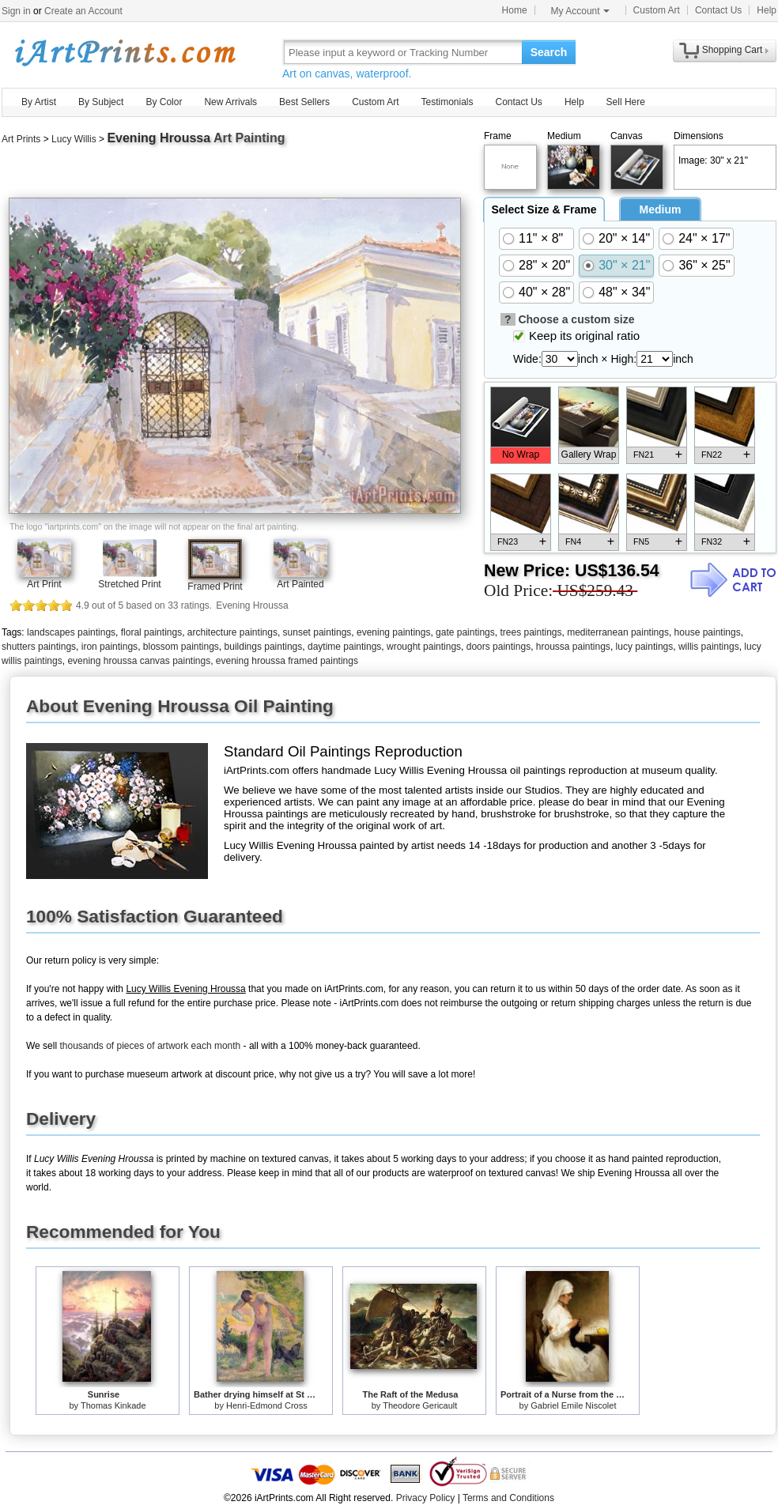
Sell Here (625, 102)
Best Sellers (304, 102)
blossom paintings (181, 646)
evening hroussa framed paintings (287, 660)
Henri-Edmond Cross (267, 1405)
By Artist (38, 102)
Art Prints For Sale (124, 51)
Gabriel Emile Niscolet (573, 1405)
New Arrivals (230, 102)
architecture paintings (232, 632)
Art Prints (21, 139)
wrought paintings (424, 646)
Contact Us (718, 10)
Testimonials (447, 102)
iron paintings (109, 646)
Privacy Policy (425, 1497)
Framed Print (214, 586)
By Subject (100, 102)
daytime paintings (344, 646)
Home (514, 10)
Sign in (16, 11)
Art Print (44, 584)
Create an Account (83, 11)
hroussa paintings (573, 646)
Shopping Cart (732, 49)
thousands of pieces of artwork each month (149, 1045)
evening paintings (393, 632)
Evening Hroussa (158, 138)
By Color (163, 102)
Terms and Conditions (508, 1497)
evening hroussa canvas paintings (138, 660)
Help (766, 10)
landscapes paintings (71, 632)
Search (549, 52)
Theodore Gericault (420, 1405)
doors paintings (498, 646)
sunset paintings (317, 632)
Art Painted (300, 584)
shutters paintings (39, 646)
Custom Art (656, 10)
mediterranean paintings (618, 632)
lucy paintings (645, 646)
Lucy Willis (73, 139)
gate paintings (465, 632)
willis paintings (708, 646)
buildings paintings (264, 646)
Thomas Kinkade (113, 1405)
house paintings (707, 632)
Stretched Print (129, 584)
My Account (580, 11)
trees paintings (530, 632)
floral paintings (151, 632)
